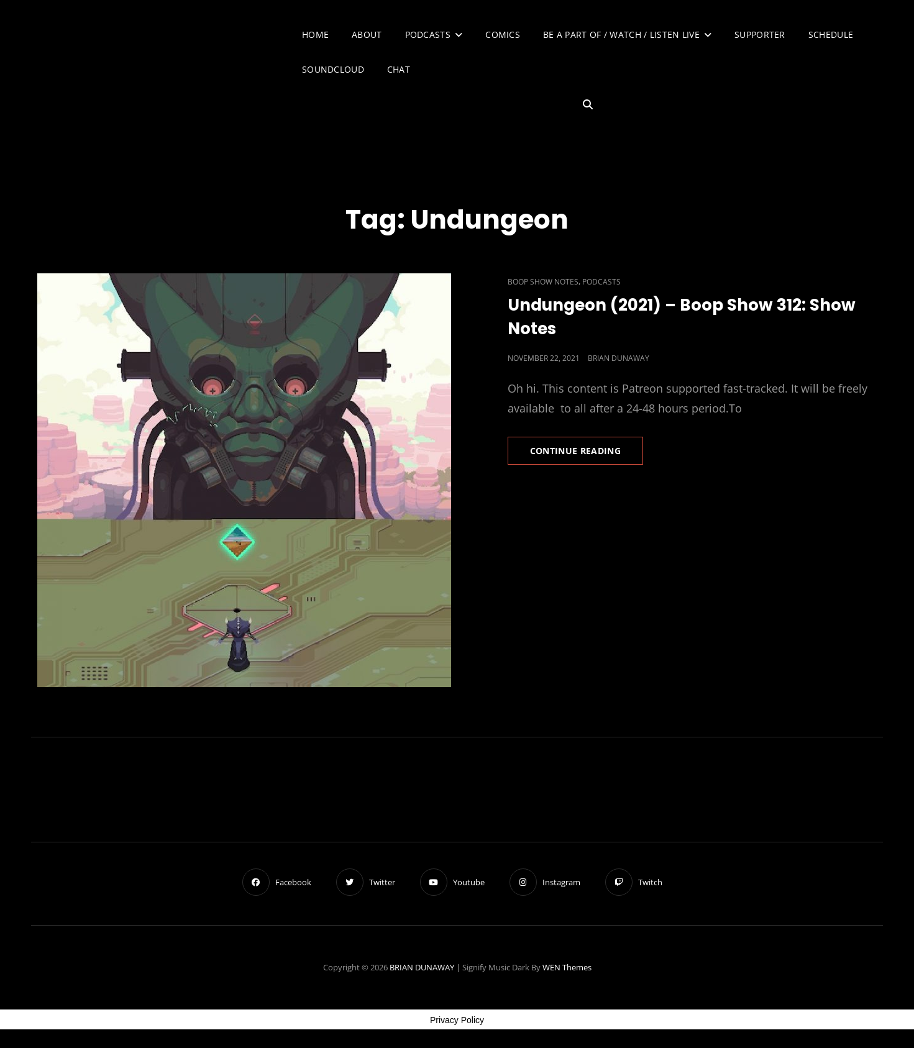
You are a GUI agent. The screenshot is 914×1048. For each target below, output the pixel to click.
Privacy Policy (457, 1020)
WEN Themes (567, 967)
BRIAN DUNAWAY (422, 967)
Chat (398, 69)
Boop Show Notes (543, 281)
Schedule (830, 34)
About (367, 34)
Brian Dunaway (618, 358)
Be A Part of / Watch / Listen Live (621, 34)
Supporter (759, 34)
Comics (502, 34)
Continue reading (587, 454)
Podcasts (427, 34)
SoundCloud (333, 69)
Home (315, 34)
